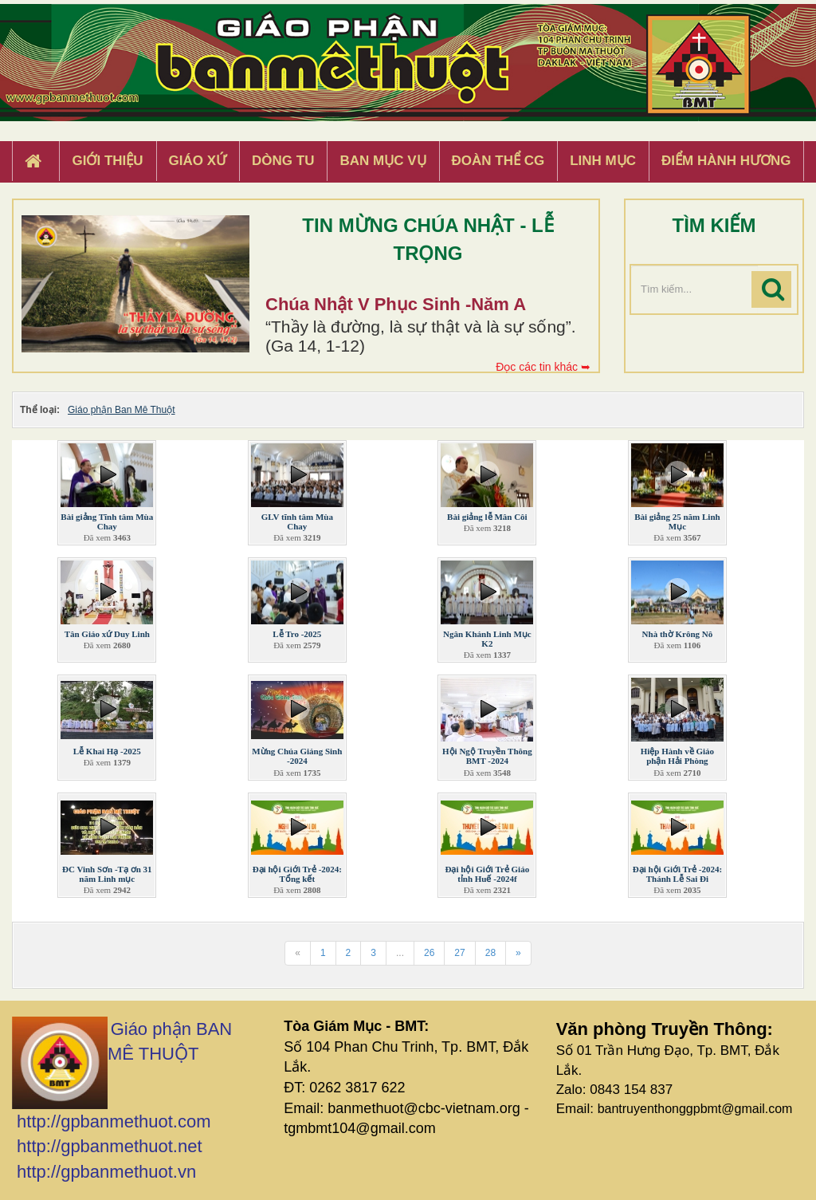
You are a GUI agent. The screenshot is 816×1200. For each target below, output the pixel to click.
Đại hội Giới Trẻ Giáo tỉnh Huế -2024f (487, 873)
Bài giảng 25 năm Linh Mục (677, 521)
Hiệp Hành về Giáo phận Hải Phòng (677, 755)
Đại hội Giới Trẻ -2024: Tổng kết (297, 873)
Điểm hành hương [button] (726, 160)
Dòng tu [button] (283, 160)
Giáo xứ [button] (198, 160)
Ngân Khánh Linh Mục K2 (487, 638)
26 (429, 952)
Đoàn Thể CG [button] (498, 160)
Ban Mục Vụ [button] (382, 160)
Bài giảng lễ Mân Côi (487, 516)
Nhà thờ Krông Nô (677, 634)
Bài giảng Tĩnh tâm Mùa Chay (107, 521)
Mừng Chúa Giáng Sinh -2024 (297, 755)
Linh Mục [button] (603, 160)
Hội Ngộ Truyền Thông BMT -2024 (487, 755)
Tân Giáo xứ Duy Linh (107, 634)
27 (459, 952)
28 (490, 952)
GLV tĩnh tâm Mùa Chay (297, 521)
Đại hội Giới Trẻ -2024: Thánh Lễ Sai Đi (677, 873)
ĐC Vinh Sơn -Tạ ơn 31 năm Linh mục (107, 873)
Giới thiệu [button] (107, 160)
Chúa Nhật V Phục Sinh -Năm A (395, 304)
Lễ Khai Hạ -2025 (107, 751)
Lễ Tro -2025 (297, 634)
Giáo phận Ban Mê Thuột (121, 409)
